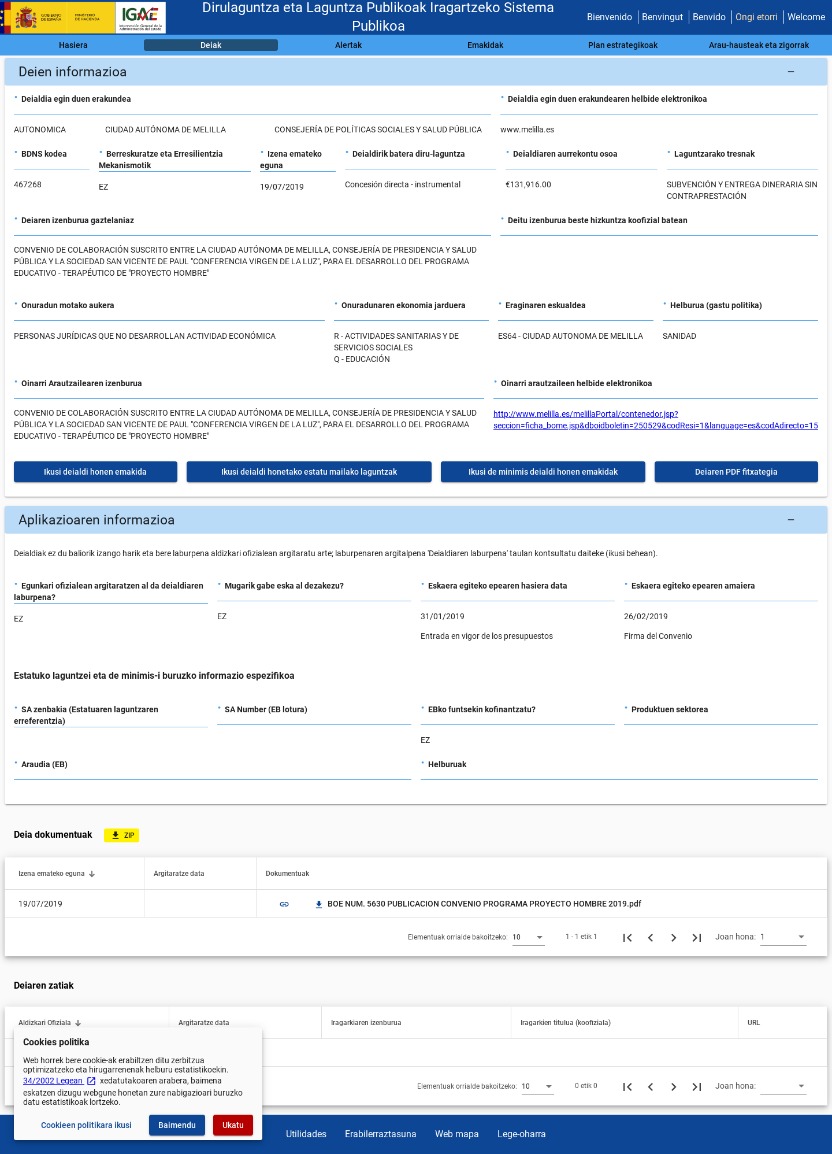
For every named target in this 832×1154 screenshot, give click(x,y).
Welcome (806, 17)
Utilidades (306, 1134)
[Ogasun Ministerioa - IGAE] (88, 18)
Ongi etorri (757, 17)
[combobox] (528, 936)
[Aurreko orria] (650, 936)
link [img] (284, 904)
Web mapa (457, 1134)
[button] (416, 72)
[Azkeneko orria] (696, 936)
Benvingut (662, 17)
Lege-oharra (521, 1134)
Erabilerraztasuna (381, 1134)
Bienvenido (609, 17)
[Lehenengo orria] (627, 936)
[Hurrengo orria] (673, 936)
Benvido (709, 17)
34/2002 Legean (59, 1080)
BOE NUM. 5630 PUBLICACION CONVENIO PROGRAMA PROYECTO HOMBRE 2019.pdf (477, 903)
